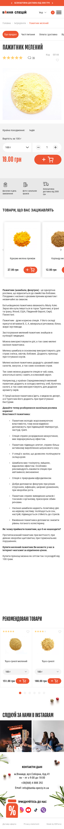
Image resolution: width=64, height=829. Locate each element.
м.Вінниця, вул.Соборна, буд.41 (32, 774)
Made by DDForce (54, 824)
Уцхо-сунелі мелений (16, 661)
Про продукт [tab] (10, 34)
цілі (33, 341)
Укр (41, 12)
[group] (16, 736)
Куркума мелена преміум (22, 258)
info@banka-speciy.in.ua (35, 788)
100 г (8, 147)
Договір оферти (9, 824)
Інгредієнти (20, 23)
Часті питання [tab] (28, 34)
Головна (7, 23)
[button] (60, 250)
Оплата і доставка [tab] (48, 34)
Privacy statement (31, 824)
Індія (32, 130)
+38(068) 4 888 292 (32, 782)
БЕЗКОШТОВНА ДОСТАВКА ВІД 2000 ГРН (32, 3)
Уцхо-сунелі (48, 661)
